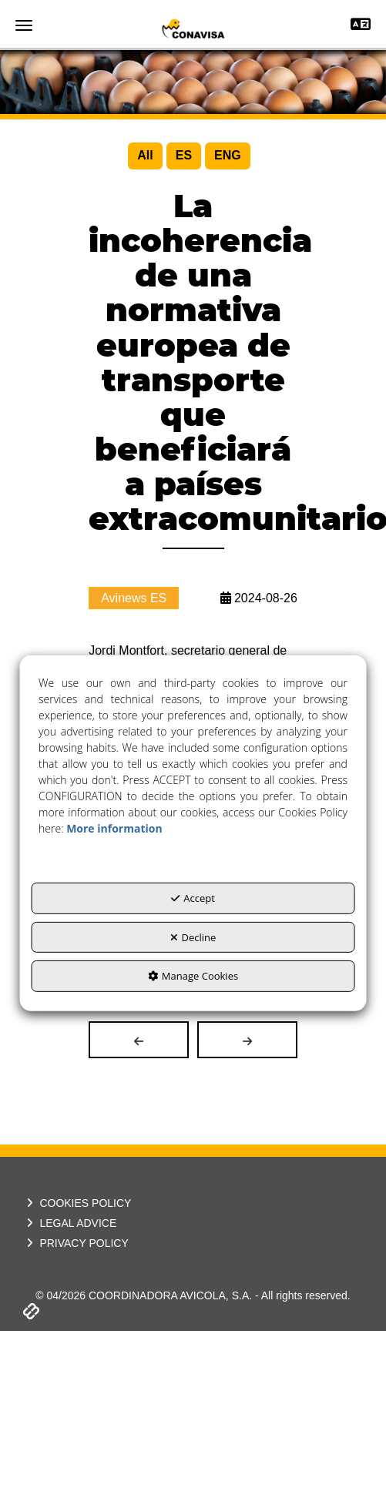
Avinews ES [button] (133, 598)
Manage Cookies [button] (193, 976)
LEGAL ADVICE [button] (69, 1223)
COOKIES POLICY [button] (77, 1203)
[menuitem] (145, 155)
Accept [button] (193, 898)
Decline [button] (193, 937)
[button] (193, 28)
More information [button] (114, 828)
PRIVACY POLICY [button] (76, 1243)
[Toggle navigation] (360, 25)
